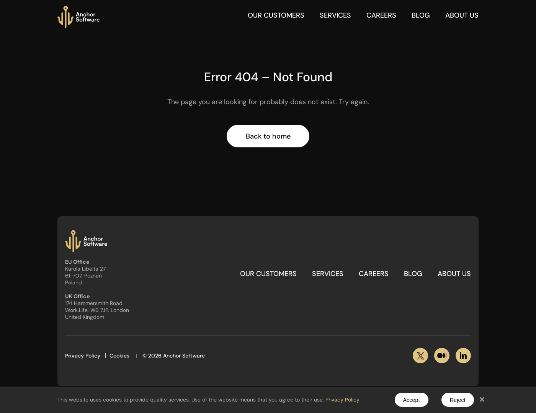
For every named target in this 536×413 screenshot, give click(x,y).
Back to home (268, 136)
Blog (421, 15)
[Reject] (481, 400)
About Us (462, 15)
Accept (411, 400)
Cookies (119, 355)
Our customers (276, 15)
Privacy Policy (82, 355)
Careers (381, 15)
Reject (458, 400)
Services (335, 15)
